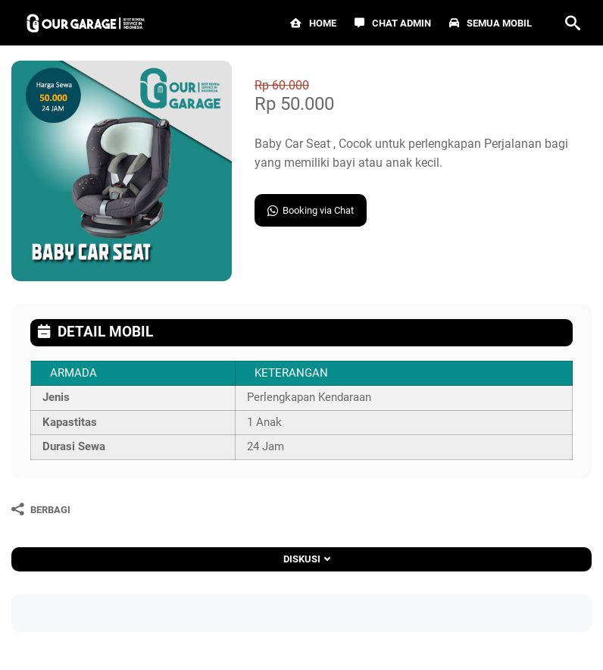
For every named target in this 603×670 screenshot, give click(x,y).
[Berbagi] (40, 509)
